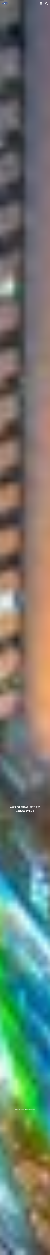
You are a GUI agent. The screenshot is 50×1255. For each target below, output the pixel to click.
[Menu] (41, 3)
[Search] (46, 3)
